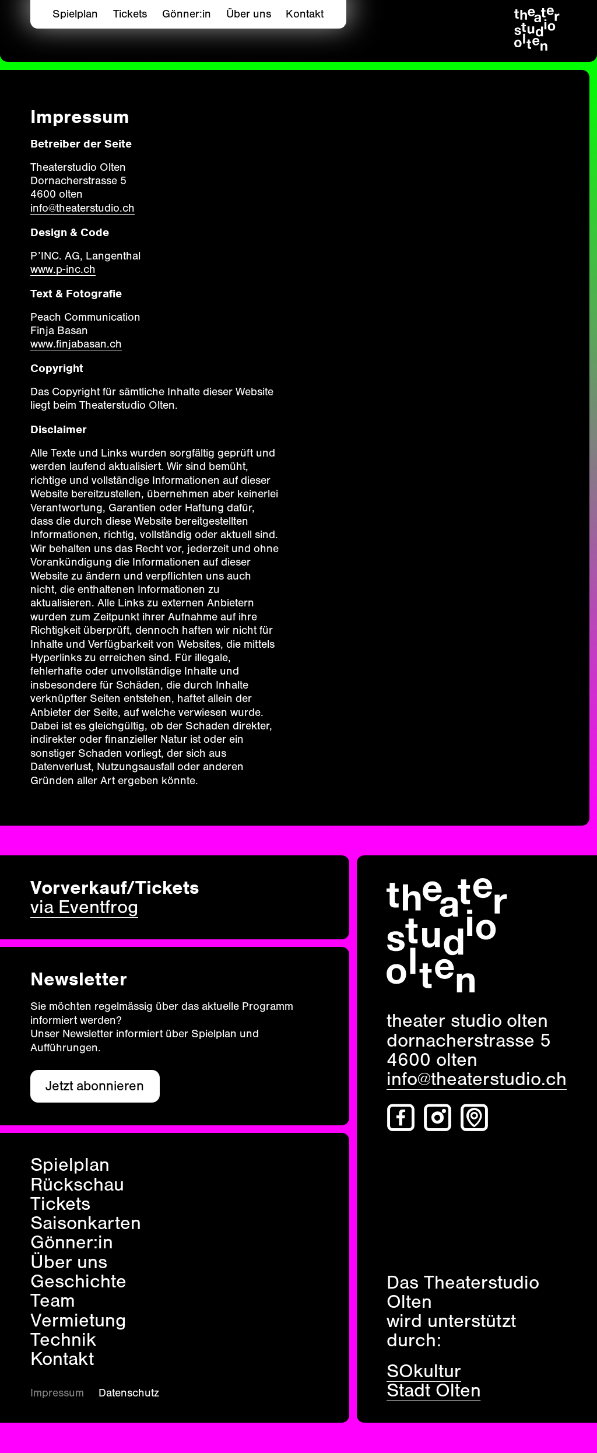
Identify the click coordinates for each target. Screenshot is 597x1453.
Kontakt (305, 14)
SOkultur (424, 1371)
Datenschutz (129, 1393)
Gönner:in (186, 14)
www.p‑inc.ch (63, 269)
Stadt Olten (433, 1390)
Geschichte (78, 1281)
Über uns (248, 14)
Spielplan (75, 14)
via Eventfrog (84, 907)
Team (52, 1300)
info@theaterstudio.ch (82, 208)
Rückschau (77, 1184)
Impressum (57, 1393)
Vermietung (78, 1320)
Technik (63, 1339)
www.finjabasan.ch (76, 344)
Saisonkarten (85, 1223)
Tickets (130, 14)
